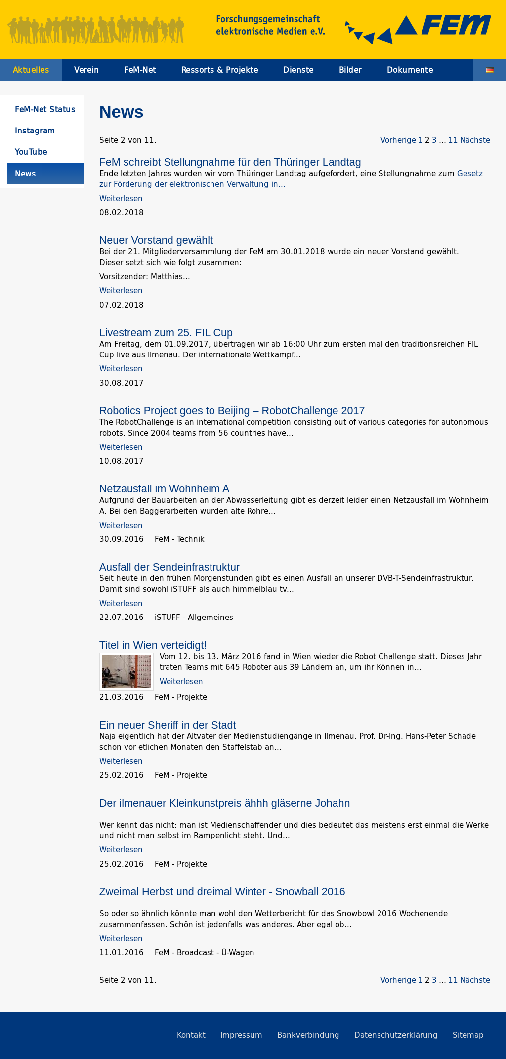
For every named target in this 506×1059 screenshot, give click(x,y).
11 (453, 140)
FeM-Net (140, 70)
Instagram (35, 131)
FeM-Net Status (45, 109)
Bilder (350, 70)
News (25, 174)
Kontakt (191, 1035)
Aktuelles (31, 70)
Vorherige (398, 140)
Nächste (475, 140)
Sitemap (468, 1035)
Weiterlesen (121, 198)
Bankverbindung (308, 1035)
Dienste (298, 70)
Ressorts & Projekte (219, 70)
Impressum (241, 1035)
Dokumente (410, 70)
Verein (86, 70)
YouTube (31, 152)
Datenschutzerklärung (396, 1035)
